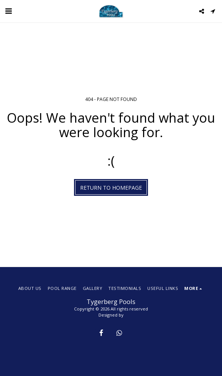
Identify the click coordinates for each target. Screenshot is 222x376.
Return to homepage (111, 187)
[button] (8, 11)
